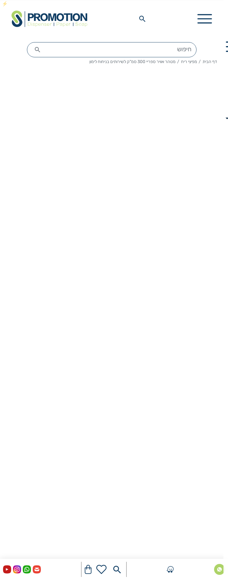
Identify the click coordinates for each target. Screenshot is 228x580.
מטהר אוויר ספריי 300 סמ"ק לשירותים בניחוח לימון (132, 61)
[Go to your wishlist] (101, 569)
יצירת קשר (208, 438)
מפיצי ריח (189, 61)
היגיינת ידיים (206, 515)
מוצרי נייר (209, 501)
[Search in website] (142, 19)
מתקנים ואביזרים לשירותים (192, 530)
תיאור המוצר (112, 356)
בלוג (214, 468)
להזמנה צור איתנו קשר (164, 310)
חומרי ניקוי (208, 544)
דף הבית (210, 61)
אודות (213, 453)
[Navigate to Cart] (88, 569)
